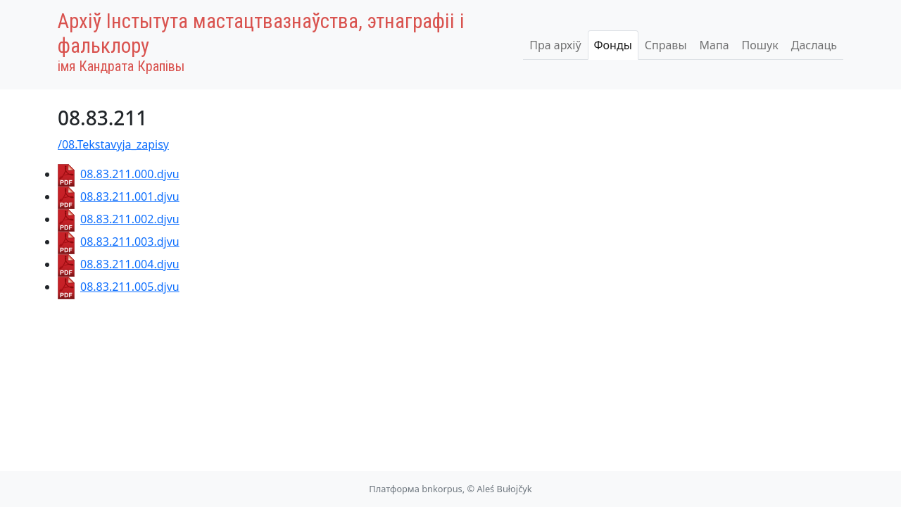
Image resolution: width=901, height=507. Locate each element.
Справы (666, 45)
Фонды (613, 45)
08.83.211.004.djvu (118, 264)
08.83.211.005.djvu (118, 286)
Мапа (714, 45)
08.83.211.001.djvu (118, 196)
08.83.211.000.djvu (118, 174)
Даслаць (814, 45)
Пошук (760, 45)
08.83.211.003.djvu (118, 241)
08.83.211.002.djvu (118, 219)
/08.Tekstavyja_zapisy (113, 144)
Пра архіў (555, 45)
